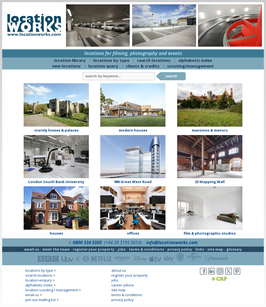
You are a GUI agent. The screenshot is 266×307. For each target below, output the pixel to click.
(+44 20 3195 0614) (123, 242)
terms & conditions (146, 249)
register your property (93, 249)
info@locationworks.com (172, 242)
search (171, 76)
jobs (122, 249)
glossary (234, 249)
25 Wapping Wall (210, 181)
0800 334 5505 (87, 242)
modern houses (133, 130)
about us (118, 270)
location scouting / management (51, 289)
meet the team (56, 249)
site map (215, 249)
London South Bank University (56, 181)
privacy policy (179, 249)
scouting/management (190, 66)
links (199, 249)
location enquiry (38, 280)
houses (56, 233)
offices (133, 233)
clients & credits (142, 66)
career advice (122, 285)
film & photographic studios (210, 233)
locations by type (111, 60)
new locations (66, 66)
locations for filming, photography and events (133, 53)
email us (31, 249)
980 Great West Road (133, 181)
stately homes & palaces (56, 130)
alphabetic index (195, 60)
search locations (154, 60)
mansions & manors (210, 130)
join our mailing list (40, 299)
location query (103, 66)
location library (70, 60)
